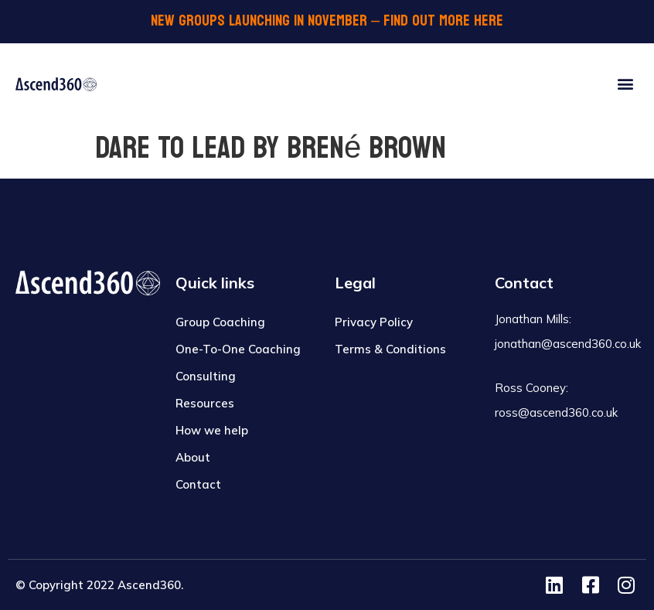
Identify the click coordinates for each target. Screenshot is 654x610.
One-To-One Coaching (238, 349)
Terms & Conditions (390, 349)
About (192, 457)
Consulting (205, 376)
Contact (198, 484)
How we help (211, 430)
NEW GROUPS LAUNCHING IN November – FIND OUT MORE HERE (327, 21)
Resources (204, 403)
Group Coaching (220, 322)
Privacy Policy (374, 322)
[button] (626, 83)
